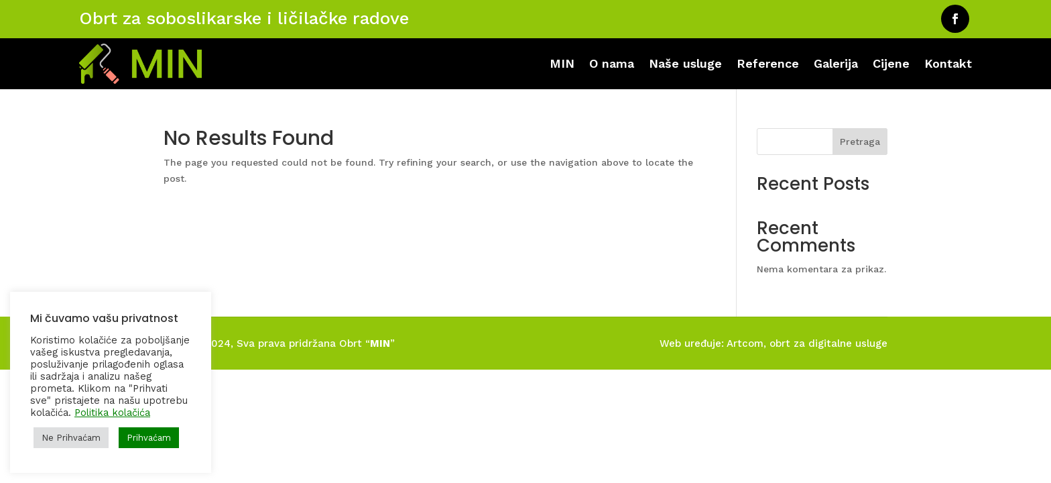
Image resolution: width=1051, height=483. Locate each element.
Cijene (891, 63)
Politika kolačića (112, 413)
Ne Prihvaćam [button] (71, 438)
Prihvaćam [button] (149, 438)
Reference (768, 63)
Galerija (836, 63)
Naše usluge (685, 63)
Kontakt (948, 63)
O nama (611, 63)
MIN (562, 63)
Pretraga (860, 141)
